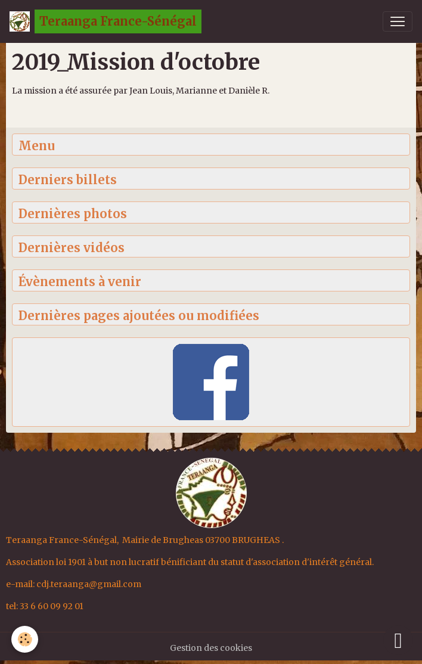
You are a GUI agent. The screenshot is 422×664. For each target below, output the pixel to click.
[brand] (105, 21)
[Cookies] (25, 639)
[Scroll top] (398, 640)
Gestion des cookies (211, 648)
